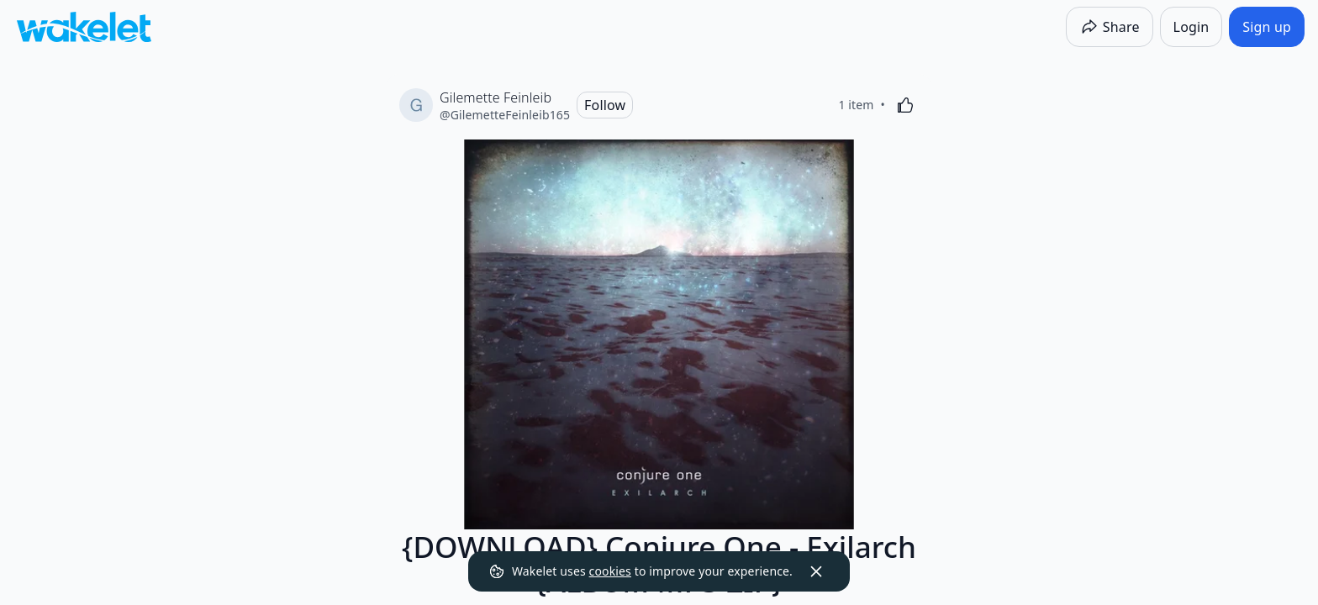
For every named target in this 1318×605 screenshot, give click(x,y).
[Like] (905, 105)
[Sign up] (1267, 27)
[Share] (1109, 27)
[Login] (1191, 27)
